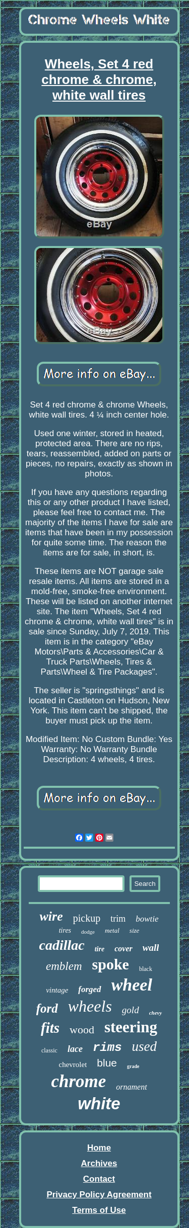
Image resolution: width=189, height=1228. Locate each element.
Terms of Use (98, 1210)
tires (65, 930)
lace (75, 1049)
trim (117, 919)
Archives (99, 1163)
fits (50, 1028)
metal (112, 930)
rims (107, 1047)
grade (133, 1066)
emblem (64, 966)
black (145, 968)
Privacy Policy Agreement (98, 1194)
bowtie (147, 919)
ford (47, 1008)
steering (130, 1027)
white (99, 1103)
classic (49, 1050)
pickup (86, 918)
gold (130, 1010)
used (144, 1046)
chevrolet (73, 1064)
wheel (131, 984)
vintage (57, 990)
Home (99, 1148)
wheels (90, 1006)
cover (123, 948)
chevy (155, 1013)
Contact (99, 1179)
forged (89, 989)
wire (50, 916)
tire (99, 949)
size (135, 930)
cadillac (62, 945)
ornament (131, 1087)
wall (151, 947)
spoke (110, 964)
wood (82, 1029)
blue (107, 1063)
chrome (78, 1081)
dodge (88, 932)
